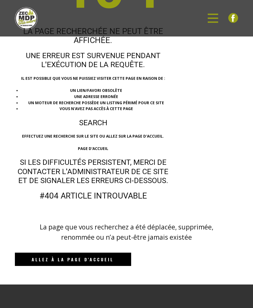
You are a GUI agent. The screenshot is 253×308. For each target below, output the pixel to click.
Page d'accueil (93, 148)
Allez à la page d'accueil (73, 259)
